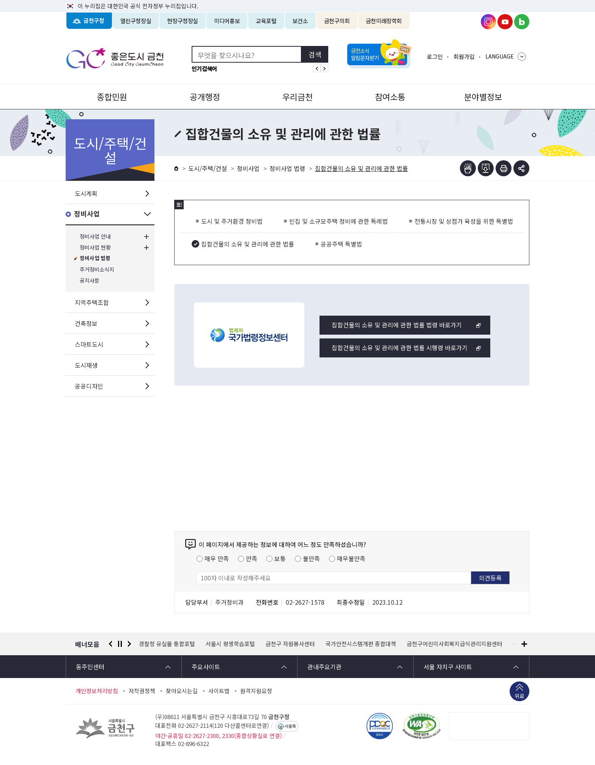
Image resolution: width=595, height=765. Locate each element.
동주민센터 (90, 666)
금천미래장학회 (384, 21)
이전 (110, 644)
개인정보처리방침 (97, 691)
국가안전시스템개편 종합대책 (361, 643)
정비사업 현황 (95, 247)
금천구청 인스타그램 (488, 21)
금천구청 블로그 (521, 21)
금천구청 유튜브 (505, 21)
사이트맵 (219, 691)
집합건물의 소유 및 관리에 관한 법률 (247, 244)
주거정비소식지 (97, 269)
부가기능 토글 (521, 168)
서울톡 (290, 726)
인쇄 (504, 168)
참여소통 (390, 96)
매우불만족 (351, 558)
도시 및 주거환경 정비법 (232, 221)
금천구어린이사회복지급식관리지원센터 (454, 643)
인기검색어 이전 (317, 68)
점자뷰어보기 (468, 168)
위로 (519, 696)
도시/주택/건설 (207, 168)
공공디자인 (89, 385)
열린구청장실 (135, 21)
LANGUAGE (499, 56)
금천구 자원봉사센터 (290, 643)
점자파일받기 (486, 168)
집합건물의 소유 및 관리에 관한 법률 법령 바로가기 (397, 324)
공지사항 (89, 280)
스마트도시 (89, 344)
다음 (129, 644)
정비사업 (87, 214)
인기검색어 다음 (324, 68)
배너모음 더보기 (524, 644)
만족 (251, 558)
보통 (280, 558)
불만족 (311, 558)
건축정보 (86, 323)
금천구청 (93, 20)
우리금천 (297, 96)
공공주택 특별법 (341, 244)
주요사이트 (206, 666)
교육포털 (266, 21)
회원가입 (464, 56)
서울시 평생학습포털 (230, 643)
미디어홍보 (227, 21)
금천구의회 (337, 21)
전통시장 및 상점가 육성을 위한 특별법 (463, 221)
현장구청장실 (182, 21)
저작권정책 (142, 691)
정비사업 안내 (95, 236)
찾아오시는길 (182, 691)
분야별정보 (483, 96)
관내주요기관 (324, 666)
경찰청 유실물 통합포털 (167, 643)
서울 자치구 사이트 (447, 666)
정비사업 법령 (95, 258)
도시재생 (86, 365)
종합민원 (112, 96)
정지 (120, 644)
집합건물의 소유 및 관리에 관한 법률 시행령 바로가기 (400, 347)
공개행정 (205, 96)
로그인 (435, 56)
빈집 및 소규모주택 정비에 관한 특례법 (338, 221)
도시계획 (86, 193)
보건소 (300, 21)
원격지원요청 (256, 691)
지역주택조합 (92, 302)
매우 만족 (217, 558)
